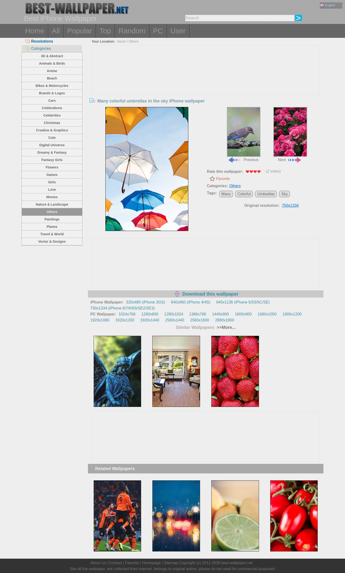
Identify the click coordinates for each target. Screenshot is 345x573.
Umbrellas (266, 194)
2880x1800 (224, 320)
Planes (51, 227)
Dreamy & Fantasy (52, 152)
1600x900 (243, 314)
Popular (79, 31)
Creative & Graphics (52, 130)
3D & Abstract (52, 56)
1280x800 (149, 314)
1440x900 (220, 314)
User (177, 31)
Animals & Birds (52, 63)
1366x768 (197, 314)
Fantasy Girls (52, 160)
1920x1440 (149, 320)
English (327, 5)
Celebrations (52, 108)
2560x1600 (199, 320)
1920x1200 (124, 320)
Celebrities (52, 115)
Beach (52, 78)
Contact (115, 563)
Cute (52, 138)
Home (34, 31)
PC (158, 31)
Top (105, 31)
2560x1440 (174, 320)
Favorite (223, 179)
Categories (38, 48)
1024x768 (127, 314)
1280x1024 (173, 314)
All (56, 31)
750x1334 (290, 205)
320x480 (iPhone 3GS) (145, 302)
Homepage (151, 563)
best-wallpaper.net (237, 563)
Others (51, 212)
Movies (52, 197)
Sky (284, 194)
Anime (52, 71)
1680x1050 (267, 314)
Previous (243, 134)
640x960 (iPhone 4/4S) (190, 302)
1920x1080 (99, 320)
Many (226, 194)
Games (52, 175)
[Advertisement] (205, 81)
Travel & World (52, 234)
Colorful (244, 194)
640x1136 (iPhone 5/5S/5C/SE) (243, 302)
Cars (52, 100)
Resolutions (39, 41)
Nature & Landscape (52, 204)
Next (290, 134)
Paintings (51, 219)
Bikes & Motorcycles (52, 86)
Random (131, 31)
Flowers (52, 167)
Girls (52, 182)
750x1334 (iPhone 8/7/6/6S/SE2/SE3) (122, 308)
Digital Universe (52, 145)
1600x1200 (292, 314)
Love (52, 189)
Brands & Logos (52, 93)
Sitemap (171, 563)
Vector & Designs (52, 241)
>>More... (225, 327)
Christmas (52, 123)
